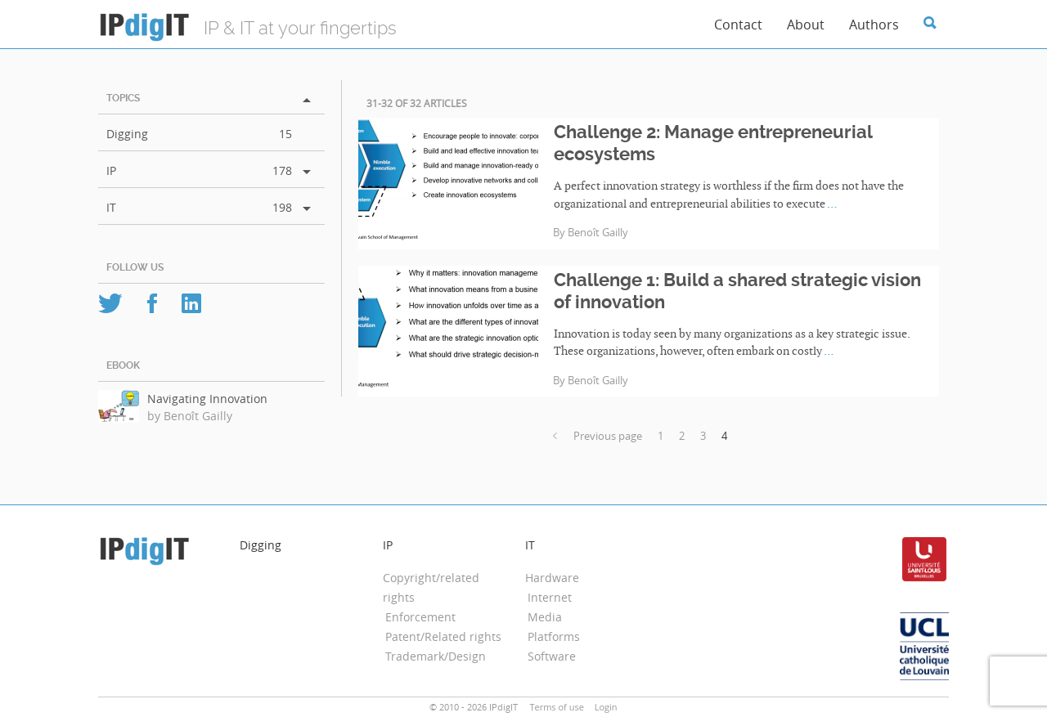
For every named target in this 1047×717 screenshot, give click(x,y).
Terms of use (556, 707)
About (806, 25)
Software (552, 656)
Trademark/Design (435, 656)
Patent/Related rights (443, 636)
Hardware (552, 577)
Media (545, 617)
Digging (127, 133)
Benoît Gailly (598, 233)
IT (111, 207)
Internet (550, 597)
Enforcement (420, 617)
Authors (874, 25)
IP (111, 170)
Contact (738, 25)
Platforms (554, 636)
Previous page (597, 436)
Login (606, 707)
